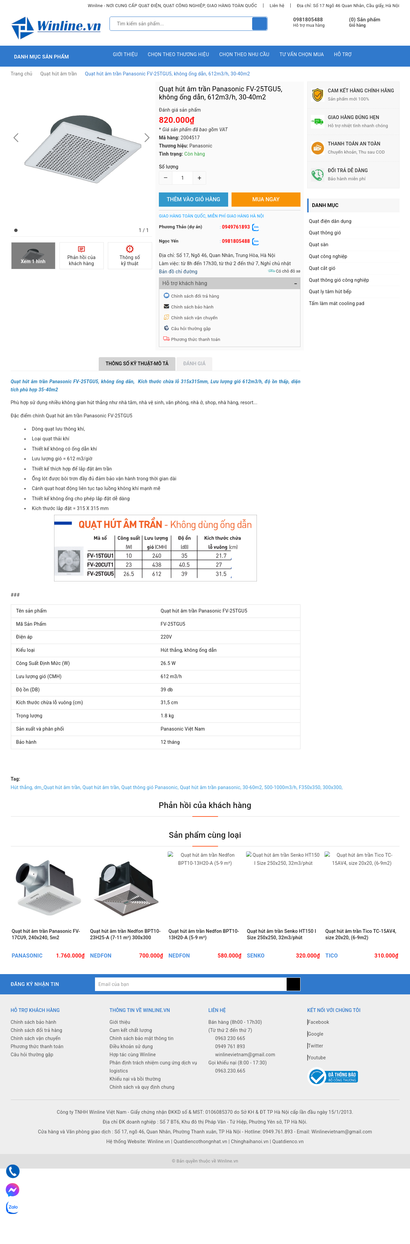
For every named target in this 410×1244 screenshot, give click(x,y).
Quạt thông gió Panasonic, (149, 787)
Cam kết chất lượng (131, 1031)
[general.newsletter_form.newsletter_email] (191, 985)
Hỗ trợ (343, 54)
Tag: (15, 779)
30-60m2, (253, 787)
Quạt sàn (319, 244)
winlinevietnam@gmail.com (245, 1055)
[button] (16, 230)
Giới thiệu (125, 54)
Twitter (315, 1047)
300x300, (333, 787)
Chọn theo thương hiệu (178, 54)
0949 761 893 (230, 1047)
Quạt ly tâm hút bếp (330, 291)
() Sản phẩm (365, 22)
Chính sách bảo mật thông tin (142, 1039)
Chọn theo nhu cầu (244, 54)
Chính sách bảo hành (192, 306)
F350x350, (310, 787)
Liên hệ (277, 5)
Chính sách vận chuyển (194, 317)
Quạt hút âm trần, (101, 787)
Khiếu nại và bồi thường (135, 1080)
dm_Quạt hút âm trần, (57, 787)
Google (315, 1035)
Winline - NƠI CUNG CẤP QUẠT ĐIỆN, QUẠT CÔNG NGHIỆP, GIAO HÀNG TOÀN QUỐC (172, 5)
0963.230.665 (230, 1072)
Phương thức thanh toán (195, 339)
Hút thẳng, (22, 787)
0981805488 (308, 20)
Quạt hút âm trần (58, 73)
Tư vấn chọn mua (302, 54)
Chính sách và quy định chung (142, 1088)
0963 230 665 (230, 1039)
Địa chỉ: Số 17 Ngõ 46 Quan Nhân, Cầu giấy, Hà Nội (348, 5)
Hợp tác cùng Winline (133, 1055)
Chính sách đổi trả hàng (195, 296)
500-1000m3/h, (281, 787)
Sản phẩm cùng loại (205, 835)
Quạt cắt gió (322, 268)
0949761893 (236, 227)
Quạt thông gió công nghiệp (339, 280)
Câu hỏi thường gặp (191, 328)
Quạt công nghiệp (328, 256)
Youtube (316, 1059)
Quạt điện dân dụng (330, 221)
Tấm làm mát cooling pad (336, 303)
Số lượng (168, 166)
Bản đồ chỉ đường (178, 271)
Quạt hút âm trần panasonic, (210, 787)
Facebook (318, 1023)
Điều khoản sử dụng (131, 1047)
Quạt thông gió (325, 232)
